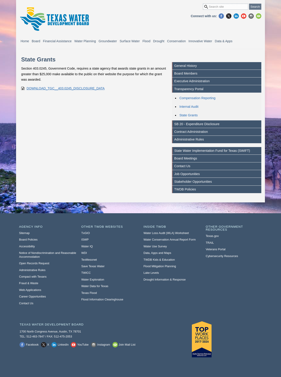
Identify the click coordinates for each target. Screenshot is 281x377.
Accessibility (27, 246)
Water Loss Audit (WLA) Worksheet (166, 233)
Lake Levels (151, 272)
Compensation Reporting (197, 98)
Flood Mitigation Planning (159, 266)
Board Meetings (185, 158)
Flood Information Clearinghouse (102, 299)
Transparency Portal (188, 89)
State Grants (188, 115)
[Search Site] (225, 7)
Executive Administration (192, 81)
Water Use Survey (155, 246)
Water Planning (85, 41)
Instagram (251, 16)
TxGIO (85, 233)
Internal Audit (188, 106)
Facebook (221, 16)
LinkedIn (236, 16)
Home (25, 41)
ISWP (85, 239)
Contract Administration (191, 131)
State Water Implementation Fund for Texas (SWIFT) (212, 150)
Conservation (176, 41)
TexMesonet (89, 259)
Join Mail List (258, 16)
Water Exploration (92, 279)
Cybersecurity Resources (222, 256)
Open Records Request (34, 263)
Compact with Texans (32, 276)
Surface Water (130, 41)
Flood (146, 41)
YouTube (243, 16)
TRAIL (210, 242)
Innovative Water (200, 41)
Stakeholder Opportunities (193, 181)
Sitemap (24, 233)
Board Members (185, 73)
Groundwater (108, 41)
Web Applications (30, 290)
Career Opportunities (32, 296)
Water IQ (87, 246)
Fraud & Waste (28, 283)
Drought (158, 41)
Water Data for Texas (94, 286)
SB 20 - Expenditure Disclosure (196, 124)
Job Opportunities (187, 174)
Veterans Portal (216, 249)
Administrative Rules (189, 139)
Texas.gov (212, 236)
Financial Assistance (57, 41)
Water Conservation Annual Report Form (169, 239)
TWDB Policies (185, 189)
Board (36, 41)
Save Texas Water (93, 266)
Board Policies (28, 239)
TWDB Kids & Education (159, 259)
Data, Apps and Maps (157, 253)
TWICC (86, 272)
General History (185, 66)
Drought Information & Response (164, 279)
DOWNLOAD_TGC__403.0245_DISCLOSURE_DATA (65, 88)
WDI (84, 253)
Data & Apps (224, 41)
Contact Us (182, 166)
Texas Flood (89, 293)
